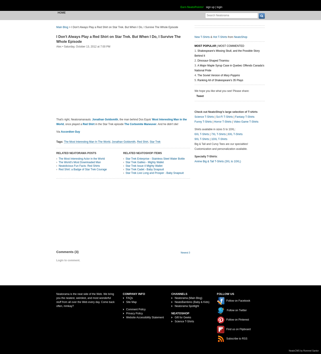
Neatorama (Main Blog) (188, 298)
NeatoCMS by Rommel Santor (304, 351)
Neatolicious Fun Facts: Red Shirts (79, 165)
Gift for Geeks (183, 317)
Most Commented (231, 45)
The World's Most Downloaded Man (80, 162)
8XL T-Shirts (235, 134)
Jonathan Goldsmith (105, 119)
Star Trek (155, 141)
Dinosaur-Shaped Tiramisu (213, 60)
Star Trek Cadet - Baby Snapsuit (145, 169)
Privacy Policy (134, 313)
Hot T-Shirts (220, 37)
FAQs (129, 298)
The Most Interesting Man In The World (87, 141)
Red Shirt (89, 124)
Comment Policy (136, 309)
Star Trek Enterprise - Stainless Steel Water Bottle (155, 158)
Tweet (200, 96)
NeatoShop (240, 37)
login (219, 7)
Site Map (131, 302)
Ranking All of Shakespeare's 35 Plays (220, 80)
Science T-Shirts (204, 116)
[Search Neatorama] (232, 15)
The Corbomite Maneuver (140, 124)
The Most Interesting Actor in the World (82, 158)
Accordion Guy (70, 131)
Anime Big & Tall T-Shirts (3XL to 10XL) (218, 161)
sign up (210, 7)
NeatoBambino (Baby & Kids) (192, 302)
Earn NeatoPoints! (192, 7)
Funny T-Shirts (203, 121)
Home (62, 12)
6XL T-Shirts (202, 134)
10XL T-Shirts (219, 139)
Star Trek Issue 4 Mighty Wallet (144, 165)
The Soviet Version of (219, 75)
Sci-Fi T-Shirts (224, 116)
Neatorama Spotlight (187, 306)
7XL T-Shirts (218, 134)
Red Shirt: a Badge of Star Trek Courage (83, 169)
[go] (262, 16)
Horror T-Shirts (222, 121)
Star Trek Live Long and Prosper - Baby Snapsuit (155, 173)
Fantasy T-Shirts (244, 116)
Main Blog (62, 27)
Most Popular (205, 45)
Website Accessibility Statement (145, 317)
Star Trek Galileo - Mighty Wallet (145, 162)
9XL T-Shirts (202, 139)
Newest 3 (185, 252)
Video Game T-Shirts (246, 121)
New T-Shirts (202, 37)
